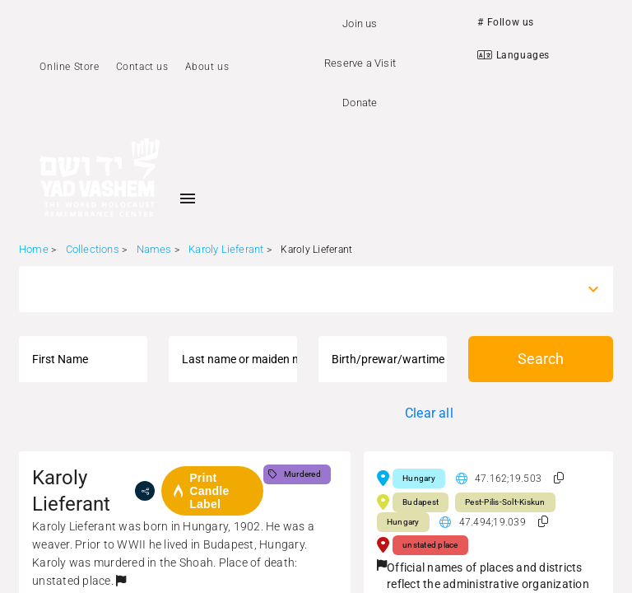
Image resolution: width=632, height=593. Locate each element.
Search (541, 358)
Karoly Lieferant (225, 249)
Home (34, 249)
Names (154, 249)
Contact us (142, 66)
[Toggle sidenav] (187, 198)
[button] (121, 580)
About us (207, 66)
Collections (92, 249)
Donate (359, 102)
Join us (359, 23)
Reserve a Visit (360, 63)
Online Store (69, 66)
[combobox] (301, 289)
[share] (145, 491)
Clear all (429, 413)
